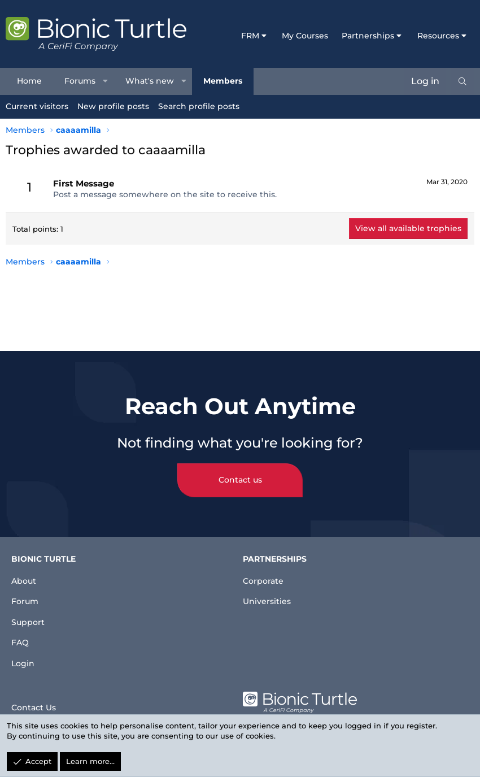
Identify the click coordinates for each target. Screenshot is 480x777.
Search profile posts (198, 106)
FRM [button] (250, 36)
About (25, 571)
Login (24, 662)
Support (30, 616)
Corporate (266, 571)
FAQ (20, 639)
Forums (79, 81)
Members (222, 81)
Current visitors (37, 106)
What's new (149, 81)
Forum (26, 593)
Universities (269, 593)
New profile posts (113, 106)
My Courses (305, 36)
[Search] (462, 81)
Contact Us (36, 704)
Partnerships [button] (368, 36)
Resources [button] (438, 36)
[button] (105, 81)
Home (29, 81)
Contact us (240, 471)
